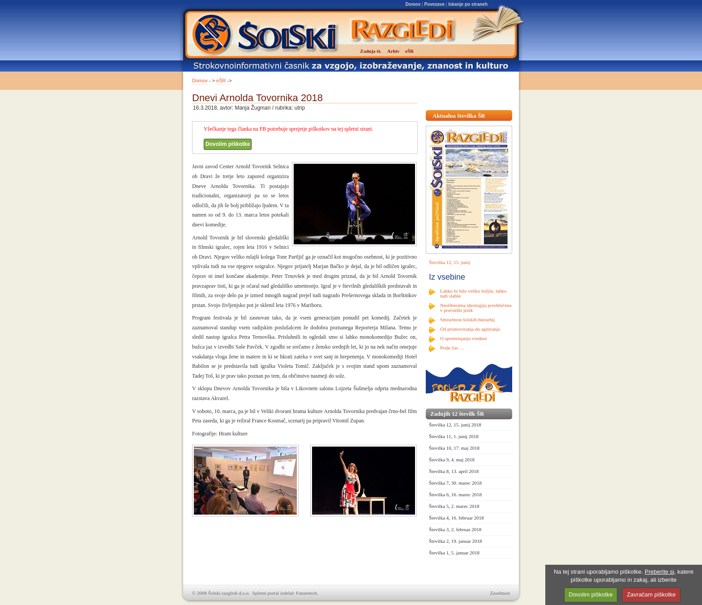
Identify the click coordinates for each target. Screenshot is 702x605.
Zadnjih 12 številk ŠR (457, 413)
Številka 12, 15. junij (449, 262)
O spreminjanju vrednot (463, 338)
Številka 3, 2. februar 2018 (455, 529)
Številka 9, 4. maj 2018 (452, 459)
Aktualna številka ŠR (458, 115)
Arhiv (393, 51)
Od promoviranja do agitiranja (470, 329)
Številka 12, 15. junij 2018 (455, 424)
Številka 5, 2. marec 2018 (454, 506)
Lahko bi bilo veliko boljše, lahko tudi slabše (473, 293)
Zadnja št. (370, 51)
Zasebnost (500, 593)
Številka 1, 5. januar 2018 (454, 552)
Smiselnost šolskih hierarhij (467, 319)
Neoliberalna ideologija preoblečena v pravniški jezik (475, 307)
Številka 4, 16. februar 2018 (456, 517)
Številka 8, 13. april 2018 (454, 471)
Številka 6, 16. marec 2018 (455, 494)
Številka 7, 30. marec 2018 (455, 483)
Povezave (434, 4)
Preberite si (659, 571)
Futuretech (306, 593)
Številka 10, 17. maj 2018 (454, 448)
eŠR (221, 80)
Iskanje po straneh (468, 4)
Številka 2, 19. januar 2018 (455, 541)
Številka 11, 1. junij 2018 (454, 436)
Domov (412, 4)
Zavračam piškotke (651, 594)
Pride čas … (452, 347)
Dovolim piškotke (227, 144)
